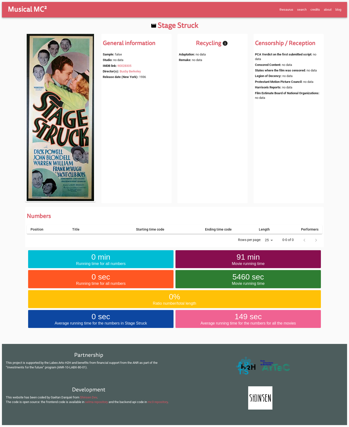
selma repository (96, 402)
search (302, 9)
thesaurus (286, 9)
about (328, 9)
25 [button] (267, 240)
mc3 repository (158, 402)
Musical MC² (27, 9)
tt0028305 (124, 66)
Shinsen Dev (88, 397)
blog (338, 9)
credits (315, 9)
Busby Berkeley (130, 71)
